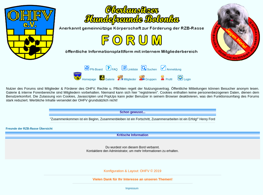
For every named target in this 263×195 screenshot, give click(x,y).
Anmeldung (171, 69)
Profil (166, 79)
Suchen (149, 69)
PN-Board (94, 69)
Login (184, 79)
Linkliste (130, 69)
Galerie (107, 79)
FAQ (112, 69)
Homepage (85, 79)
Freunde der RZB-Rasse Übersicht (29, 128)
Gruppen (148, 79)
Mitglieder (127, 79)
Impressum (131, 188)
